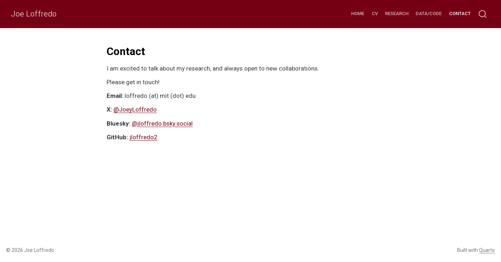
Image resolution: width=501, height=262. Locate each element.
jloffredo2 (143, 137)
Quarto (487, 250)
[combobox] (483, 14)
